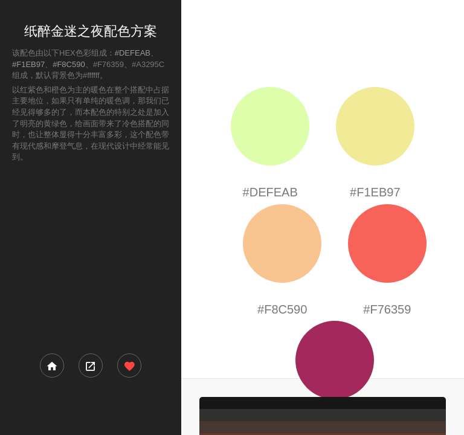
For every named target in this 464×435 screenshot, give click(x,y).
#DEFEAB (132, 52)
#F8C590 (69, 64)
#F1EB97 (28, 64)
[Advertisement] (90, 256)
